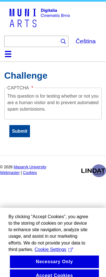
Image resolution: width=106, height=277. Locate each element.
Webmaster (10, 173)
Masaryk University (30, 167)
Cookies (30, 173)
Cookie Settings (53, 253)
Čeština (86, 41)
